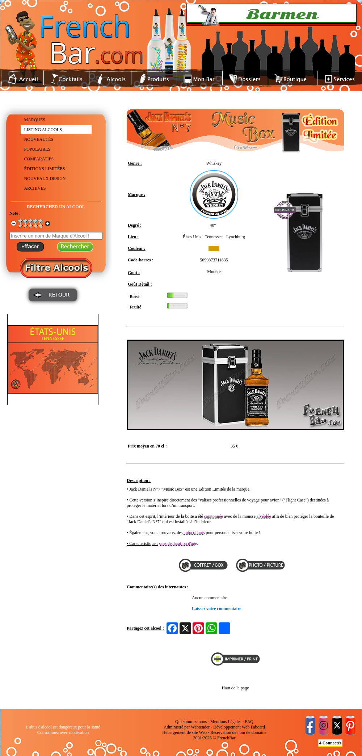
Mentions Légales (225, 721)
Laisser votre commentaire (216, 608)
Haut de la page (235, 687)
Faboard (258, 727)
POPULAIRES (37, 149)
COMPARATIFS (39, 158)
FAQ (249, 721)
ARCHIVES (35, 188)
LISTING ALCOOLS (43, 129)
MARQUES (35, 119)
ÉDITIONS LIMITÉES (44, 168)
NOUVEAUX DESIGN (45, 178)
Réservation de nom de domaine (238, 732)
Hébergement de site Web (184, 732)
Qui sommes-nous (191, 721)
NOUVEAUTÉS (39, 139)
